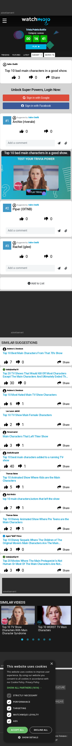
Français (57, 701)
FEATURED (16, 55)
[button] (29, 687)
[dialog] (29, 701)
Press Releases (60, 736)
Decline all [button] (41, 729)
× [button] (51, 664)
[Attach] (65, 143)
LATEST (26, 55)
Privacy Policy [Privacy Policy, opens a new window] (32, 682)
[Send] (59, 143)
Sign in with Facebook (36, 105)
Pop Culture (57, 687)
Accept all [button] (17, 729)
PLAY (36, 46)
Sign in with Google (36, 97)
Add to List (36, 283)
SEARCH (49, 55)
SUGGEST (37, 55)
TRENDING (5, 55)
